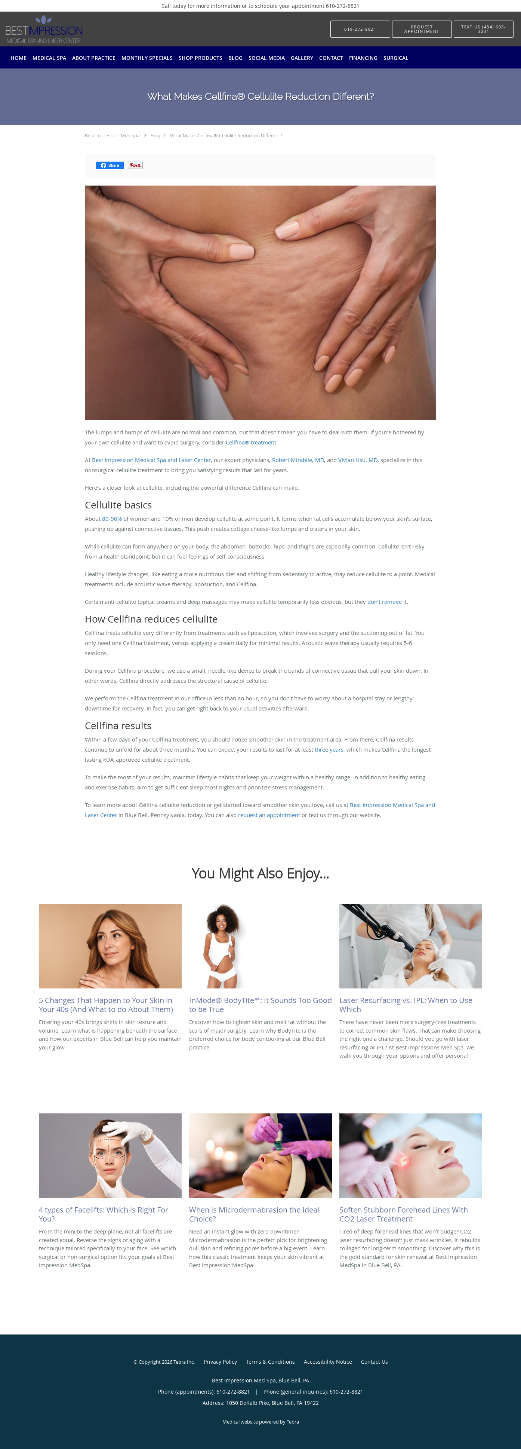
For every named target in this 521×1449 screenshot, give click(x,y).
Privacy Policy (220, 1361)
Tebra (293, 1421)
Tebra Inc (183, 1361)
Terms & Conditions (270, 1361)
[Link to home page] (33, 29)
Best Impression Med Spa (112, 135)
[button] (422, 29)
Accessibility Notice (328, 1361)
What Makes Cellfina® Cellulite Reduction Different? (226, 135)
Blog (155, 135)
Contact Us (374, 1361)
